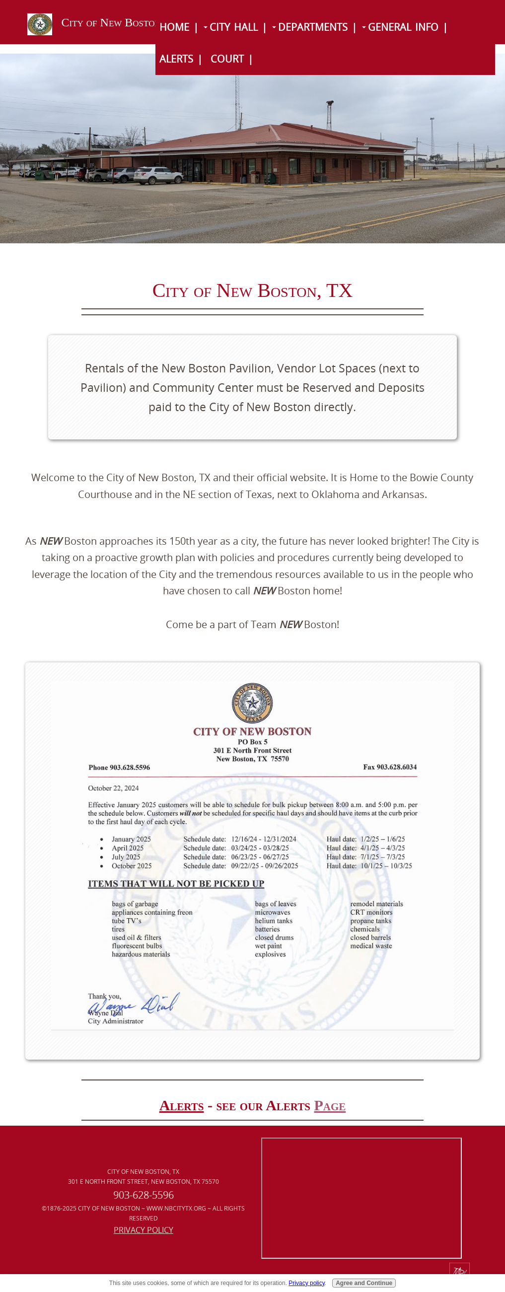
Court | (232, 59)
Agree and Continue (364, 1283)
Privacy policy (306, 1283)
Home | (179, 27)
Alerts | (181, 59)
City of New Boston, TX (122, 22)
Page (330, 1105)
